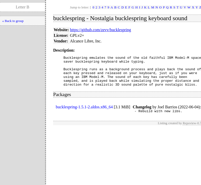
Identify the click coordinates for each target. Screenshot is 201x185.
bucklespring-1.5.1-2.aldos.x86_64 (84, 113)
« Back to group (13, 21)
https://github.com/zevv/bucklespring (100, 30)
